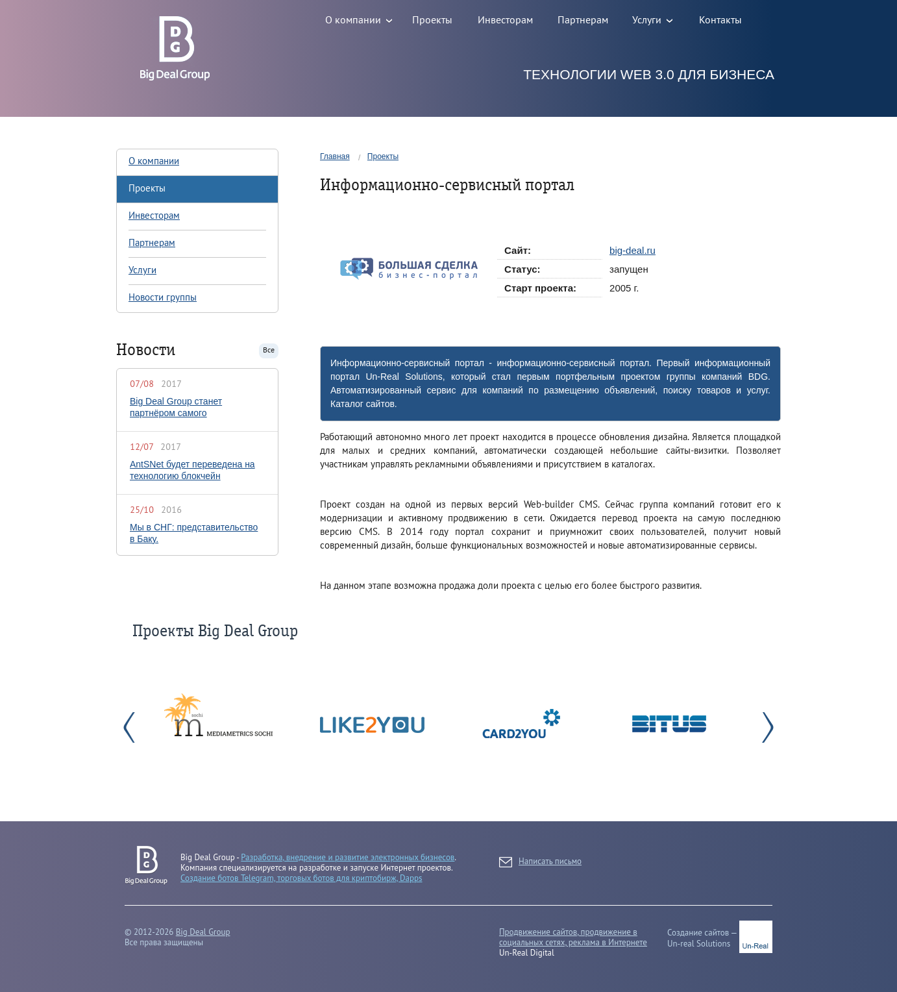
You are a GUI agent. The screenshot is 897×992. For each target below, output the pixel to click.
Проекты (383, 156)
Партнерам (152, 243)
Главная (335, 156)
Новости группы (163, 298)
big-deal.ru (632, 250)
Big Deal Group (203, 931)
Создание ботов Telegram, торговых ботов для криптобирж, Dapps (301, 878)
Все (269, 350)
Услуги (142, 270)
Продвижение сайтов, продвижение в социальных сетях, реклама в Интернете (573, 937)
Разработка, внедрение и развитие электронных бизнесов (347, 857)
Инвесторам (154, 216)
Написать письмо (540, 861)
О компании (154, 161)
